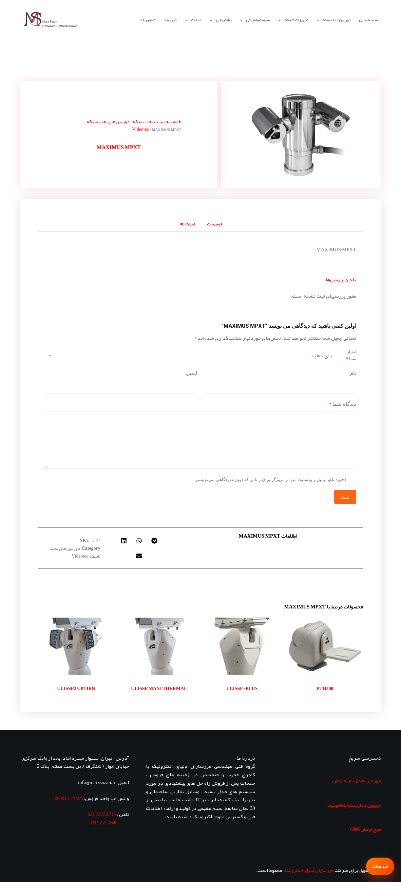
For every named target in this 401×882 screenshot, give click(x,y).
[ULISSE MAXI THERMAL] (159, 646)
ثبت (345, 497)
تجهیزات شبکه (291, 20)
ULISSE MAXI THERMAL (159, 688)
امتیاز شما (351, 355)
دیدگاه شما (342, 404)
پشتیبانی (219, 20)
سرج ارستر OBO (365, 829)
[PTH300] (325, 646)
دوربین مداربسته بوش (356, 781)
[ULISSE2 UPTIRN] (76, 646)
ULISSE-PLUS (242, 688)
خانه (177, 121)
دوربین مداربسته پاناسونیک (354, 805)
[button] (154, 540)
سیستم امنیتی (253, 20)
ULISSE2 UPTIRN (76, 688)
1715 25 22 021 (102, 814)
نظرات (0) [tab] (187, 224)
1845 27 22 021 (103, 822)
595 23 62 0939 (69, 798)
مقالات (191, 20)
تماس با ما (147, 20)
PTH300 (325, 688)
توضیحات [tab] (214, 224)
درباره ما (170, 20)
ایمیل (191, 373)
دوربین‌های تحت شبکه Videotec (118, 125)
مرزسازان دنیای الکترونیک (308, 870)
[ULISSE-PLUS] (242, 646)
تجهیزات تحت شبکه (151, 121)
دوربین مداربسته (332, 20)
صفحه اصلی (368, 20)
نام (353, 373)
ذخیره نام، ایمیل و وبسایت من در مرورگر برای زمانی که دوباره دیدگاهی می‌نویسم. (270, 479)
